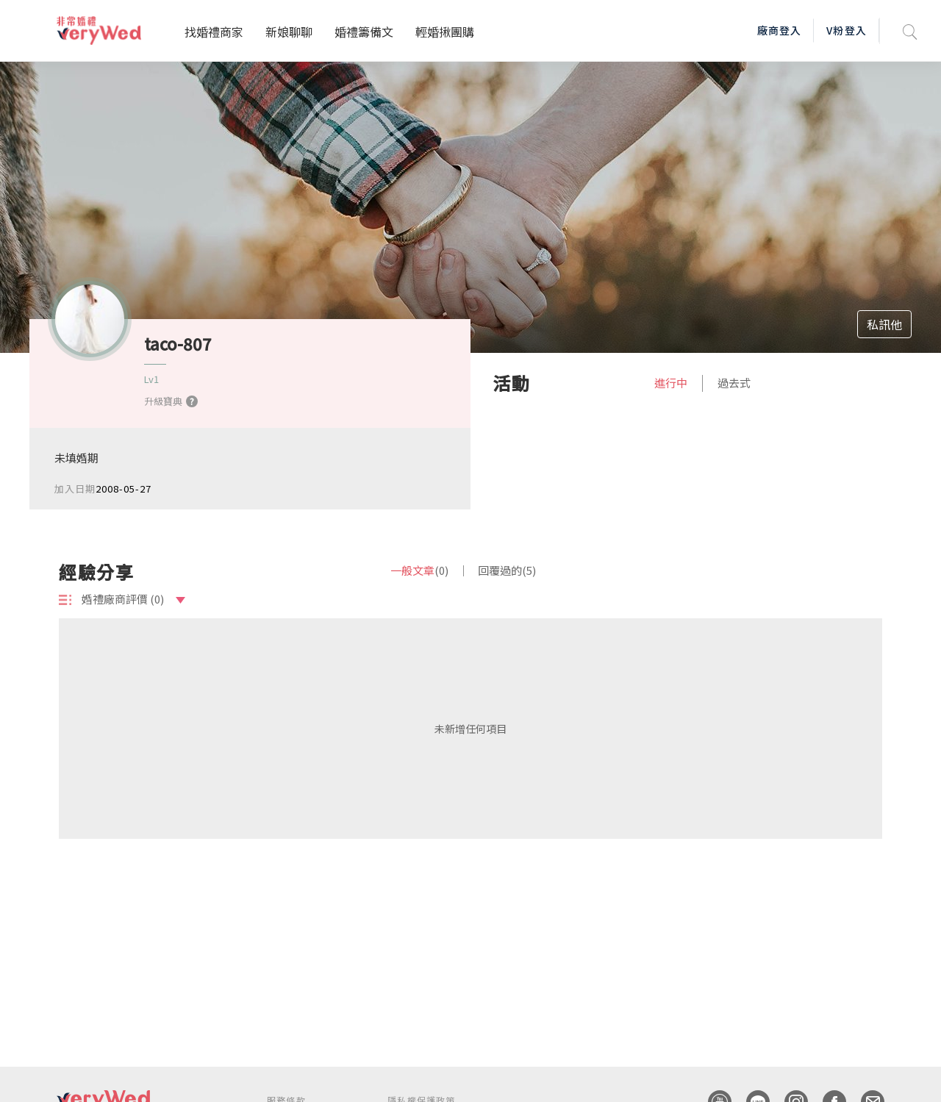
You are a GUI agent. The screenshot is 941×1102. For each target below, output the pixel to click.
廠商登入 (779, 30)
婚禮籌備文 (363, 31)
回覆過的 (507, 570)
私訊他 (884, 324)
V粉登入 (846, 30)
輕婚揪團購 (444, 31)
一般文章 (419, 570)
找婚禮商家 (214, 31)
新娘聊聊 (288, 31)
